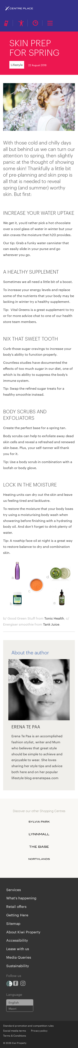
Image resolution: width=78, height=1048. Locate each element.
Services (13, 889)
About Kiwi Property (23, 931)
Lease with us (17, 948)
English (14, 1002)
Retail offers (16, 906)
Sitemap (13, 923)
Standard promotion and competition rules (28, 1025)
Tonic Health (54, 618)
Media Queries (18, 957)
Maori (12, 1008)
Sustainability (17, 965)
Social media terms (14, 1030)
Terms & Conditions (14, 1035)
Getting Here (17, 914)
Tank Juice (51, 624)
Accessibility (17, 940)
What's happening (21, 897)
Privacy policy (39, 1030)
